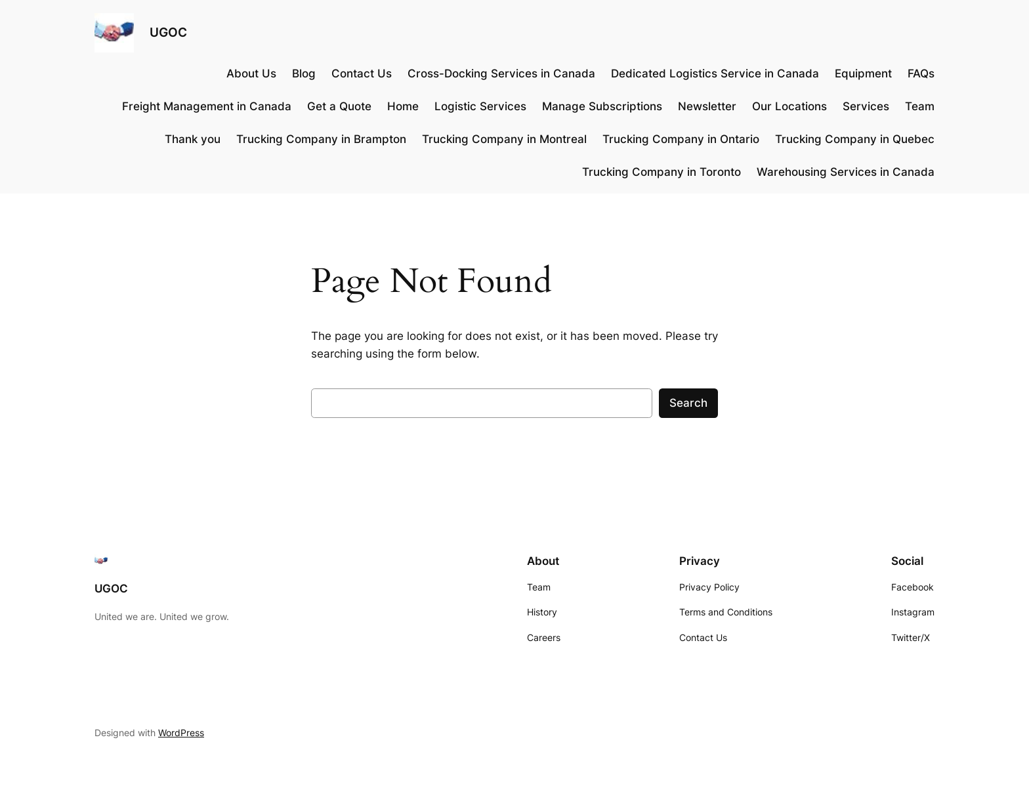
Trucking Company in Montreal (504, 139)
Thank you (192, 139)
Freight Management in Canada (206, 106)
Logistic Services (480, 106)
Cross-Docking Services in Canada (501, 73)
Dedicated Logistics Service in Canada (715, 73)
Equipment (863, 73)
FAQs (921, 73)
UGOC (168, 32)
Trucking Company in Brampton (321, 139)
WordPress (181, 732)
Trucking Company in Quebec (854, 139)
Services (866, 106)
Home (403, 106)
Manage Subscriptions (602, 106)
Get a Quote (339, 106)
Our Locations (789, 106)
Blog (304, 73)
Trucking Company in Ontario (680, 139)
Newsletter (707, 106)
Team (919, 106)
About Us (251, 73)
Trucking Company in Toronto (661, 171)
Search (688, 402)
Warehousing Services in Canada (845, 171)
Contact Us (361, 73)
